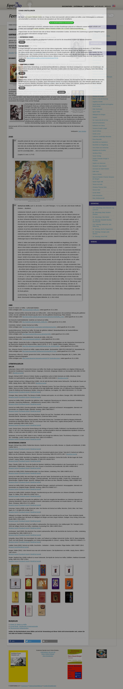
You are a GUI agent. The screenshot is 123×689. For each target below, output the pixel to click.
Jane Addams (97, 57)
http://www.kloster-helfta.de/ (30, 310)
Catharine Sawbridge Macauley (102, 136)
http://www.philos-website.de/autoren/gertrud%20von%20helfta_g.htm (43, 317)
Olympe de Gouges (98, 96)
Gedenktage (89, 6)
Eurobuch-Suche (24, 392)
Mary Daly (96, 79)
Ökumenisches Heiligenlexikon (19, 628)
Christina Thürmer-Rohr (100, 187)
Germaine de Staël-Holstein (101, 169)
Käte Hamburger (97, 109)
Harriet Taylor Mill (98, 181)
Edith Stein (96, 171)
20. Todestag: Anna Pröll (100, 236)
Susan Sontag (97, 156)
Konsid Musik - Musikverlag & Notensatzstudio (24, 626)
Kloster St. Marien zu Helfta (18, 624)
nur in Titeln (106, 16)
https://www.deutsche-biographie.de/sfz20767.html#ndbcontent (41, 358)
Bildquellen (42, 53)
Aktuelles (99, 6)
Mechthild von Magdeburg (54, 82)
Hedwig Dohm (97, 85)
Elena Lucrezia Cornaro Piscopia (102, 77)
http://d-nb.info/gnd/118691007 (31, 339)
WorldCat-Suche (18, 373)
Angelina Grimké (98, 101)
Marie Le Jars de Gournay (100, 99)
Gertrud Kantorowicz (99, 123)
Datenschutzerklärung (35, 686)
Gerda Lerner (97, 134)
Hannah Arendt (97, 60)
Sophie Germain (97, 90)
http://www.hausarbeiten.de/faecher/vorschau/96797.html (39, 351)
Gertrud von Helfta (98, 93)
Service (108, 6)
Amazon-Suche (13, 392)
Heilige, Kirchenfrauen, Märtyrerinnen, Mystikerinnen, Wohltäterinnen (101, 36)
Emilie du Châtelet (98, 71)
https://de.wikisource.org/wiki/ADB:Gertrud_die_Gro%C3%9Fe (41, 346)
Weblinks (22, 53)
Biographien (67, 6)
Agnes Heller (96, 112)
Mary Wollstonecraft (98, 198)
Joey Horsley (82, 131)
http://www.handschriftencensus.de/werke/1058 (36, 334)
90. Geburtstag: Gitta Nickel (101, 217)
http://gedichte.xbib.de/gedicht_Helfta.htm (34, 322)
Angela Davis (97, 82)
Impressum (24, 686)
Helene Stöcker (97, 174)
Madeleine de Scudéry (99, 150)
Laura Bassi (96, 63)
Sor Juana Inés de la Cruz (100, 120)
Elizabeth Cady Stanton (100, 166)
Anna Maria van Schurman (100, 147)
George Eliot (96, 88)
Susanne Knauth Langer (100, 128)
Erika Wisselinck (97, 195)
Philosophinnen (24, 25)
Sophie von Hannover (99, 163)
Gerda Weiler (96, 192)
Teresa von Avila (97, 184)
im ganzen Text (107, 14)
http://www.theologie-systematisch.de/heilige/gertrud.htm (39, 327)
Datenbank (78, 6)
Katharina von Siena (99, 125)
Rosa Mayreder (97, 139)
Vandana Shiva (97, 153)
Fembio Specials (13, 25)
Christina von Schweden (100, 68)
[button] (16, 641)
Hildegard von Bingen (99, 114)
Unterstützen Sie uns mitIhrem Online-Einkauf (48, 654)
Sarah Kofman (97, 131)
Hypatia (95, 117)
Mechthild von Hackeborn (36, 89)
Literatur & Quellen (32, 53)
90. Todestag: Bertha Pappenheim (103, 229)
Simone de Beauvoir (99, 66)
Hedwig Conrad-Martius (100, 74)
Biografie (11, 53)
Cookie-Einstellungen (49, 686)
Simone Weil (96, 190)
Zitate (17, 53)
